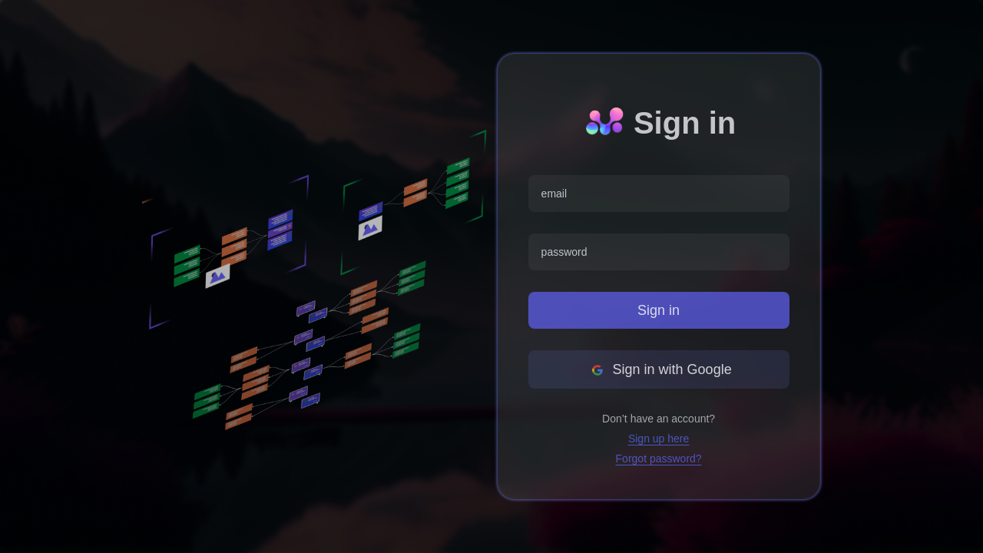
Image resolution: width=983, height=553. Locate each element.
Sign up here (658, 438)
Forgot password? (659, 458)
